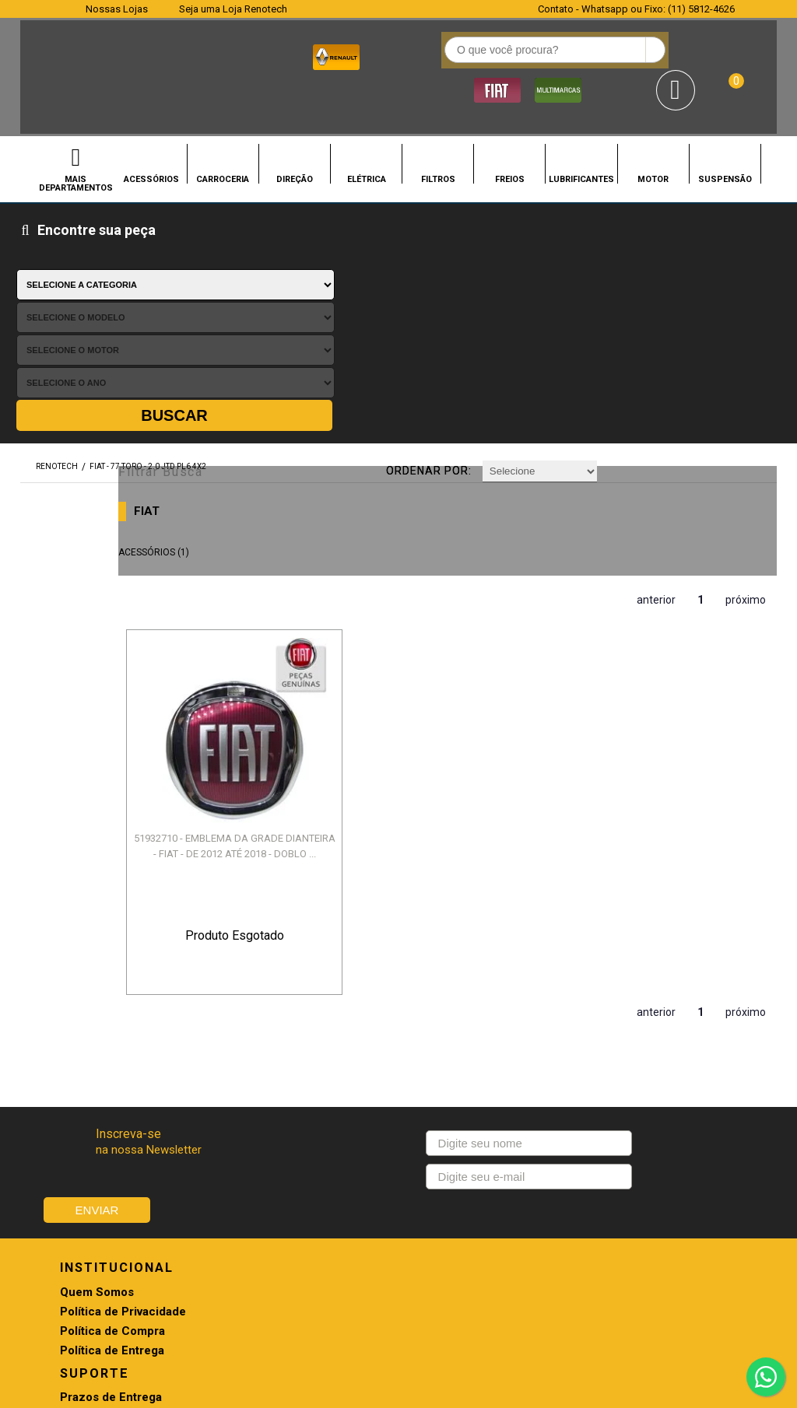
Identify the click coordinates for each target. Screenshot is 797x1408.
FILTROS (438, 131)
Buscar (730, 183)
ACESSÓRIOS (151, 131)
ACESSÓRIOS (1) (222, 315)
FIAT (215, 274)
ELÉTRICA (366, 131)
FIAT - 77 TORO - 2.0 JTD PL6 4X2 (148, 235)
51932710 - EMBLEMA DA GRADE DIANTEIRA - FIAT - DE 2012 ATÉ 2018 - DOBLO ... (260, 539)
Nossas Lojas (117, 9)
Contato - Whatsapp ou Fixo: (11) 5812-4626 (636, 9)
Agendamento (437, 990)
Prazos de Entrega (280, 990)
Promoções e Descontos (466, 1029)
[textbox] (323, 55)
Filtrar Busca (221, 234)
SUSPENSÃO (725, 131)
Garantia (252, 1049)
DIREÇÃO (294, 131)
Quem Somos (97, 990)
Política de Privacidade (123, 1010)
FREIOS (510, 131)
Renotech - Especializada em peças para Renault (44, 53)
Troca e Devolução (280, 1010)
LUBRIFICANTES (581, 131)
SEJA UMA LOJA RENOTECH (493, 1200)
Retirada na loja (440, 1049)
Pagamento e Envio (281, 1029)
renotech (57, 235)
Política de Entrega (112, 1049)
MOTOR (653, 131)
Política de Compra (112, 1029)
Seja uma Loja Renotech (233, 9)
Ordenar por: (446, 236)
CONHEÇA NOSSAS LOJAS (372, 1200)
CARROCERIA (222, 131)
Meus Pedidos (437, 1010)
